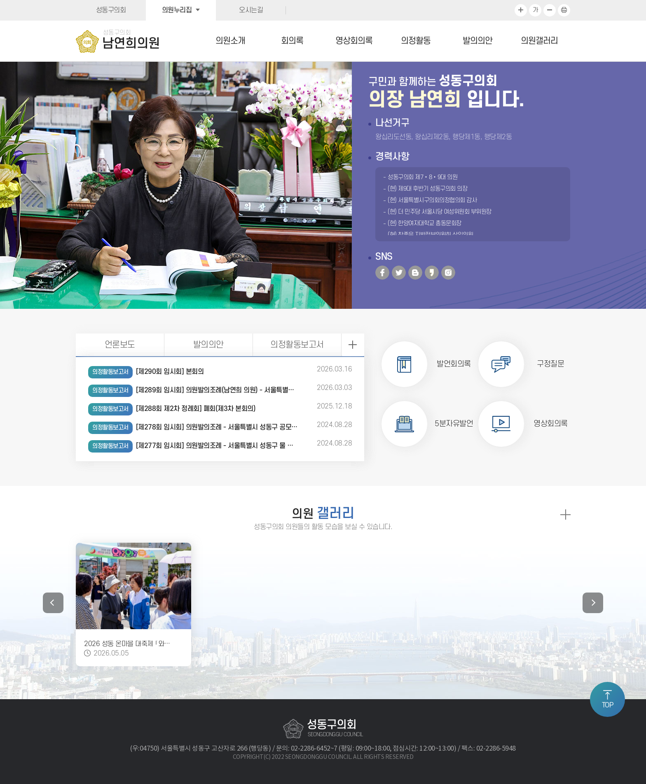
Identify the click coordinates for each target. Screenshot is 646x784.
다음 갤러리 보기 (593, 603)
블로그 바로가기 (415, 273)
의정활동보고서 (297, 345)
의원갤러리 (539, 41)
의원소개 (230, 41)
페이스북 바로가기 (382, 273)
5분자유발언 (454, 424)
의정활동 (416, 41)
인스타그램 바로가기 (448, 273)
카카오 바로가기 (432, 273)
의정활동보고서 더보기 (353, 345)
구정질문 (550, 364)
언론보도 (120, 345)
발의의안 (477, 41)
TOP (607, 705)
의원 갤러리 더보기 (565, 514)
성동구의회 (111, 10)
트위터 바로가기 (399, 273)
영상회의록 (353, 41)
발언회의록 (454, 364)
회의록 (292, 41)
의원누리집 (177, 10)
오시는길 (251, 10)
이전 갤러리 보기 (53, 603)
